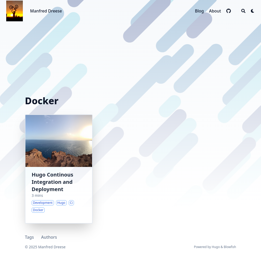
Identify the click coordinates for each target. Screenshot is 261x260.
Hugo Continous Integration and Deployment (52, 182)
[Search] (243, 11)
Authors (49, 237)
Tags (29, 237)
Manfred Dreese (46, 11)
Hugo (216, 247)
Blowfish (230, 247)
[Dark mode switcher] (253, 11)
